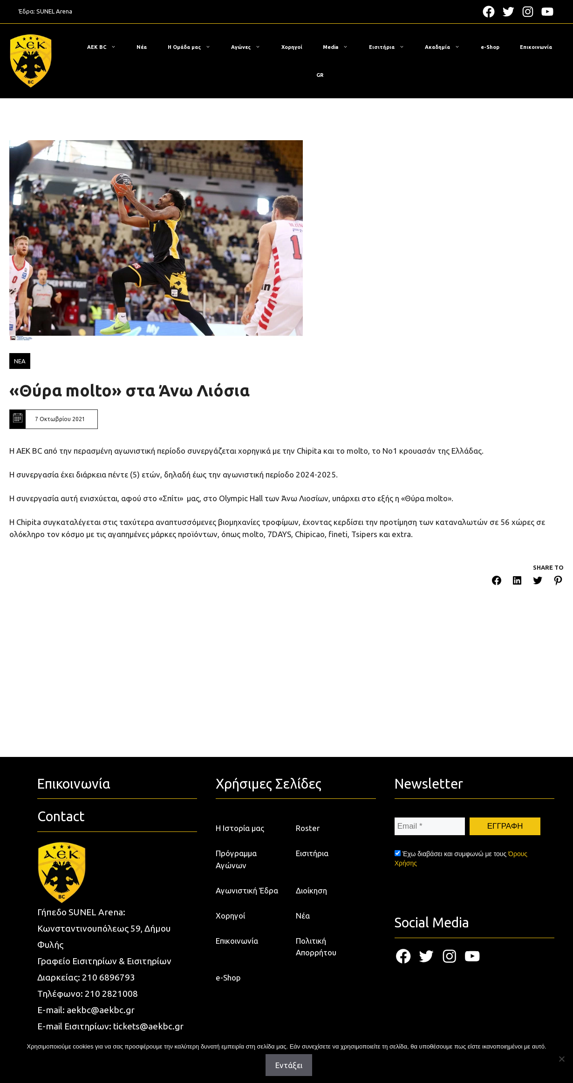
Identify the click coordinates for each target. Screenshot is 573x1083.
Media (340, 47)
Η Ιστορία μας (240, 942)
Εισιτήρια (391, 47)
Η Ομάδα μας (194, 47)
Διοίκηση (311, 1005)
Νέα (141, 47)
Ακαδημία (447, 47)
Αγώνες (250, 47)
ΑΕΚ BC (106, 47)
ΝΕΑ (20, 361)
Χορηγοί (291, 47)
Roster (308, 942)
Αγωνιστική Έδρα (247, 1005)
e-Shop (490, 47)
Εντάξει (288, 1065)
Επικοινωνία (536, 47)
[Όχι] (561, 1058)
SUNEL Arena (54, 11)
